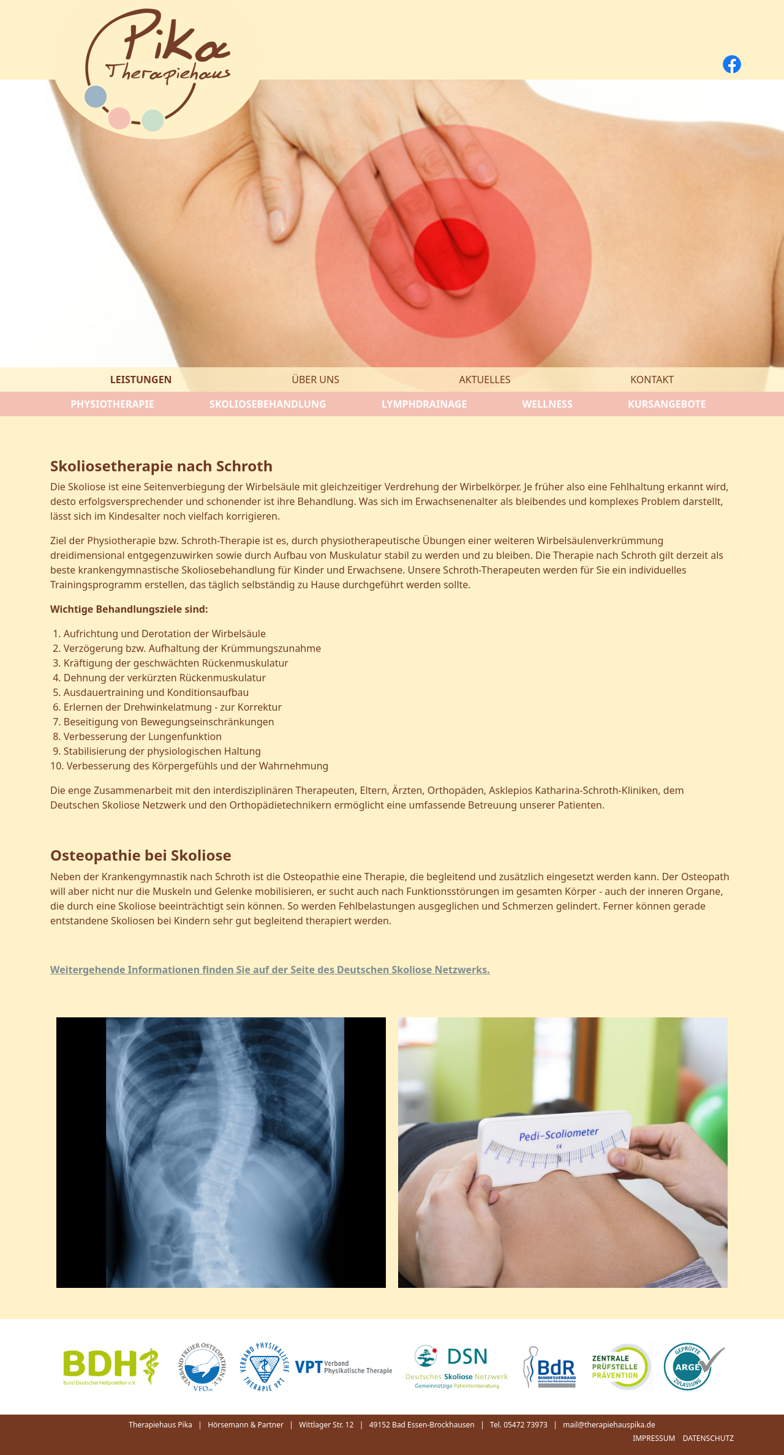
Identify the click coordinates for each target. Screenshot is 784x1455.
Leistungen (141, 379)
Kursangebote (667, 404)
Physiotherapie (112, 404)
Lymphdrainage (424, 404)
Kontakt (652, 379)
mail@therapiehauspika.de (609, 1424)
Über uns (315, 379)
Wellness (547, 404)
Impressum (654, 1438)
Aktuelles (485, 379)
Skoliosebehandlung (267, 404)
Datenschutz (708, 1438)
